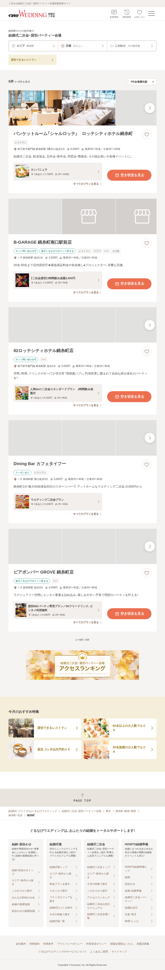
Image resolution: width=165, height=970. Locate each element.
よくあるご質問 (99, 951)
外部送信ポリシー (96, 943)
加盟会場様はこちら (121, 943)
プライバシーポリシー (69, 943)
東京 (108, 811)
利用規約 (34, 943)
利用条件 (48, 943)
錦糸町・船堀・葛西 (126, 811)
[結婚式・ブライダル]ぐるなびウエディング (32, 811)
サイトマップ (119, 951)
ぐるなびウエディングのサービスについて (62, 951)
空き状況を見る (129, 175)
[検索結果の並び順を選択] (142, 81)
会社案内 (21, 943)
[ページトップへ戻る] (82, 798)
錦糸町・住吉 (15, 815)
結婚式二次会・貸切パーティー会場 (81, 811)
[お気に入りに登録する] (146, 134)
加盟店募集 (143, 943)
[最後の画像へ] (150, 108)
